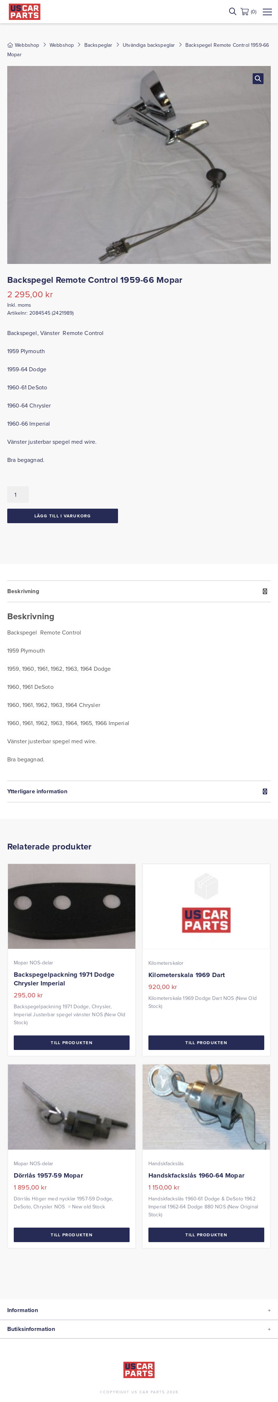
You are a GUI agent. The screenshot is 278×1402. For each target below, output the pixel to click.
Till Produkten (72, 1042)
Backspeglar (98, 45)
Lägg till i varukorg (62, 516)
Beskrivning (23, 591)
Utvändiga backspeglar (149, 45)
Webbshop (62, 45)
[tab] (139, 680)
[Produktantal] (18, 494)
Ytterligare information (37, 791)
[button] (258, 78)
